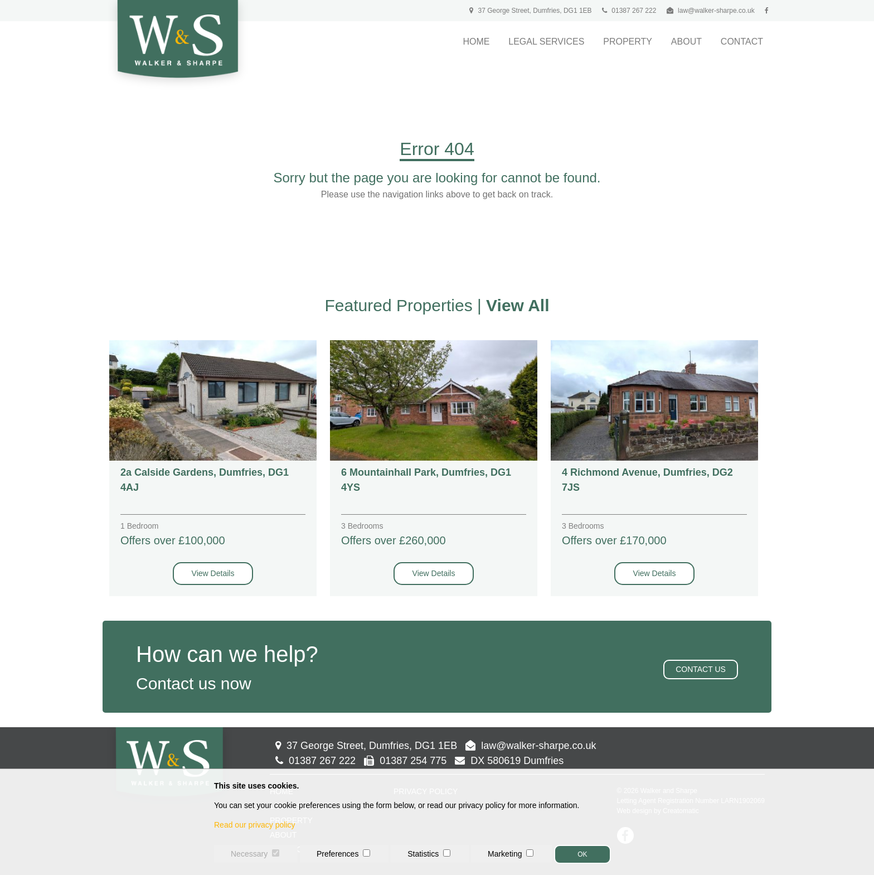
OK (582, 854)
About (686, 41)
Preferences (337, 853)
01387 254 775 (405, 760)
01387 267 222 (629, 10)
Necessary (249, 853)
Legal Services (546, 41)
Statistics (423, 853)
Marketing (505, 853)
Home (476, 41)
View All (517, 305)
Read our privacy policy (254, 824)
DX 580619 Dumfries (509, 760)
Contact (742, 41)
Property (627, 41)
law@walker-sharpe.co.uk (716, 10)
